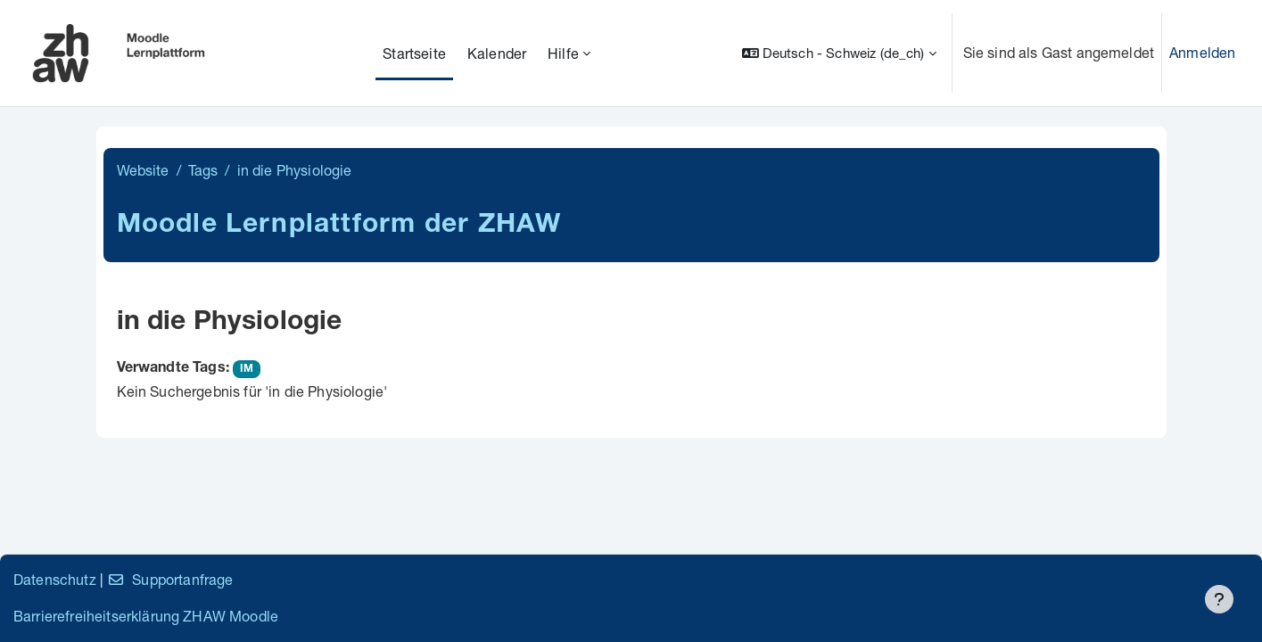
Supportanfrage (170, 579)
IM (246, 369)
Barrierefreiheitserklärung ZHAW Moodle (145, 615)
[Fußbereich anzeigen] (1219, 599)
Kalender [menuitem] (496, 53)
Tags (203, 169)
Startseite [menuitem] (414, 53)
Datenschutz (54, 579)
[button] (839, 53)
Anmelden (1202, 52)
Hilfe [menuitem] (563, 53)
